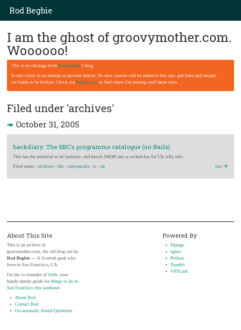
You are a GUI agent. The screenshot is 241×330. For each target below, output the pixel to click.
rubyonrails (78, 166)
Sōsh (52, 274)
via (218, 166)
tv (95, 166)
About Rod (25, 297)
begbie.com (87, 82)
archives (46, 166)
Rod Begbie (30, 10)
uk (102, 166)
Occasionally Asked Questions (43, 310)
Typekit (177, 264)
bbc (60, 166)
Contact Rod (26, 304)
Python (177, 257)
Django (177, 244)
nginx (175, 251)
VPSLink (179, 271)
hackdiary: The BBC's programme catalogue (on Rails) (91, 147)
